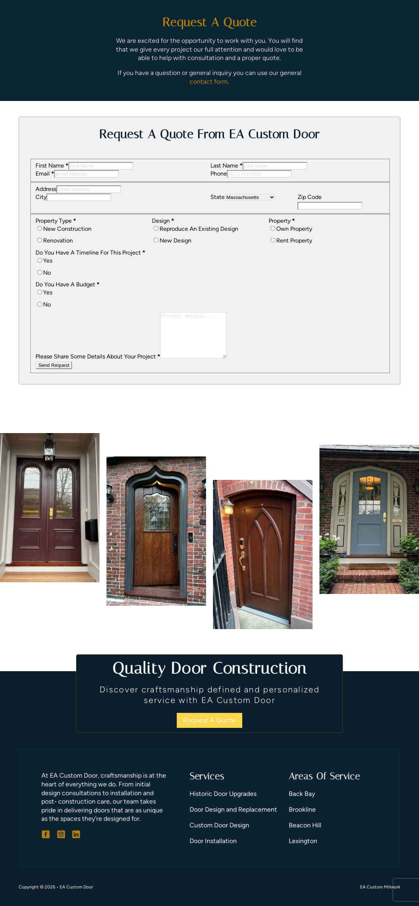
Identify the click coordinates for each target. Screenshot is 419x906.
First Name (51, 165)
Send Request (53, 374)
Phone (218, 173)
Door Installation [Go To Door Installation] (213, 841)
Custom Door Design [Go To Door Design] (219, 825)
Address (45, 188)
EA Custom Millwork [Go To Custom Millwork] (380, 887)
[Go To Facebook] (45, 834)
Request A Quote (209, 720)
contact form (209, 81)
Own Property (294, 228)
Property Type (55, 220)
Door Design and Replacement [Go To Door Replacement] (233, 809)
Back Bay (302, 793)
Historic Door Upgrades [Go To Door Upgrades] (223, 793)
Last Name (226, 165)
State (217, 196)
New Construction (67, 228)
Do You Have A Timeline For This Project (90, 252)
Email (44, 173)
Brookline (302, 809)
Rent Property (294, 240)
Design (163, 220)
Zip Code (310, 196)
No (47, 272)
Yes (47, 260)
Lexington (303, 841)
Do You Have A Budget (67, 284)
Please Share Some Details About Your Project (97, 365)
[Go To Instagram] (61, 834)
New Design (175, 240)
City (40, 196)
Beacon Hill (305, 825)
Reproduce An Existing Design (199, 228)
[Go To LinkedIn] (76, 834)
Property (282, 220)
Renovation (58, 240)
